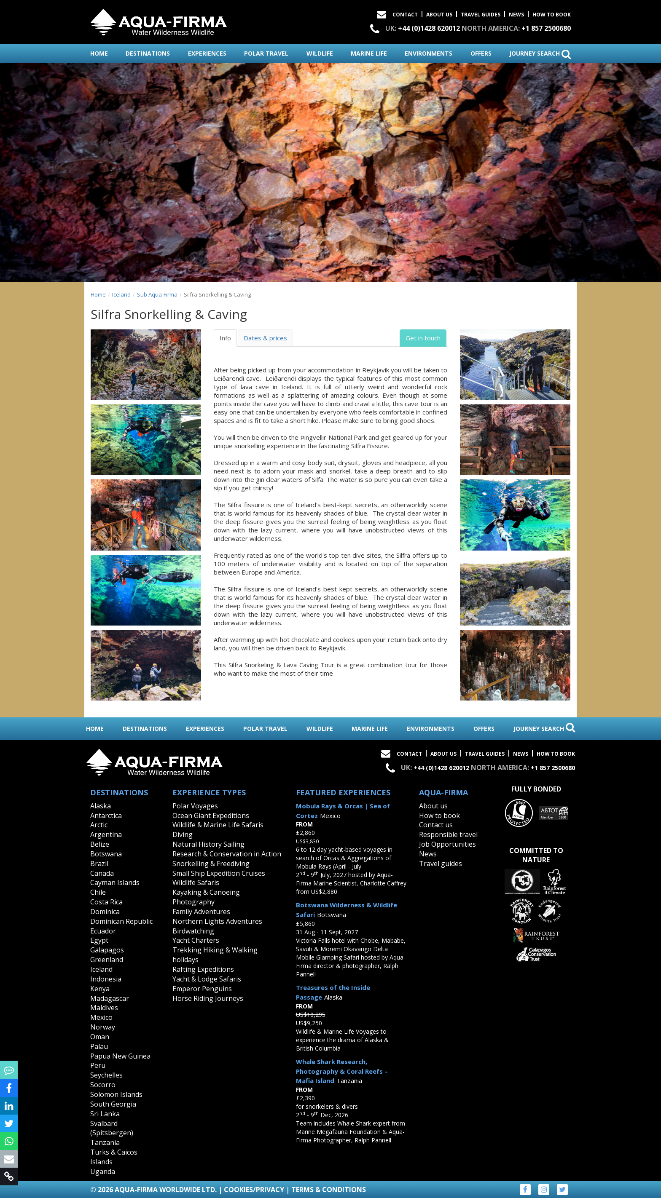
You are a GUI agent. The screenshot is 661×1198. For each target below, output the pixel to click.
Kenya (100, 988)
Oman (99, 1036)
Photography (193, 902)
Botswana (106, 853)
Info (225, 338)
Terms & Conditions (328, 1189)
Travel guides (440, 863)
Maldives (104, 1007)
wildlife (319, 53)
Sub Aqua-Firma (157, 294)
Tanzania (105, 1142)
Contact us (436, 824)
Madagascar (109, 998)
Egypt (99, 940)
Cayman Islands (115, 882)
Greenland (106, 959)
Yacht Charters (195, 940)
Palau (99, 1046)
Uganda (102, 1171)
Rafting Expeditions (203, 969)
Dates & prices (265, 338)
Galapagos (107, 950)
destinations (148, 53)
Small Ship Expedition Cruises (218, 873)
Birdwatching (193, 931)
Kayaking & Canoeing (206, 892)
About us (433, 805)
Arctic (98, 824)
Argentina (106, 834)
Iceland (121, 294)
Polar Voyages (195, 805)
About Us (439, 14)
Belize (99, 844)
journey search (540, 54)
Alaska (100, 805)
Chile (98, 892)
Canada (102, 873)
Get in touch (423, 338)
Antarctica (106, 815)
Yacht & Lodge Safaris (206, 979)
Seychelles (106, 1075)
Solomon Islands (116, 1094)
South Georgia (113, 1104)
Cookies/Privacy (254, 1189)
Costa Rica (106, 902)
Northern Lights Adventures (217, 921)
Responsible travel (448, 834)
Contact (405, 14)
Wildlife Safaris (195, 882)
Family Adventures (201, 911)
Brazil (99, 863)
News (516, 14)
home (99, 53)
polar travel (266, 53)
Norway (102, 1027)
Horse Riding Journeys (207, 998)
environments (428, 53)
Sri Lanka (105, 1113)
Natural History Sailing (208, 844)
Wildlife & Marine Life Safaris (217, 824)
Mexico (101, 1017)
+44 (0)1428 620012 (429, 28)
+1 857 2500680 (546, 28)
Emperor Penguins (202, 988)
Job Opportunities (447, 844)
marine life (369, 53)
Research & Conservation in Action (226, 853)
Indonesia (105, 979)
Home (98, 294)
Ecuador (103, 931)
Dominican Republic (121, 921)
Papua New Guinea (120, 1056)
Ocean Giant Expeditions (210, 815)
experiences (207, 53)
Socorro (103, 1084)
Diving (182, 834)
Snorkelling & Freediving (211, 863)
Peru (97, 1065)
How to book (551, 14)
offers (481, 53)
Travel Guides (480, 14)
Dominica (105, 911)
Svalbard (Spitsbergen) (111, 1128)
